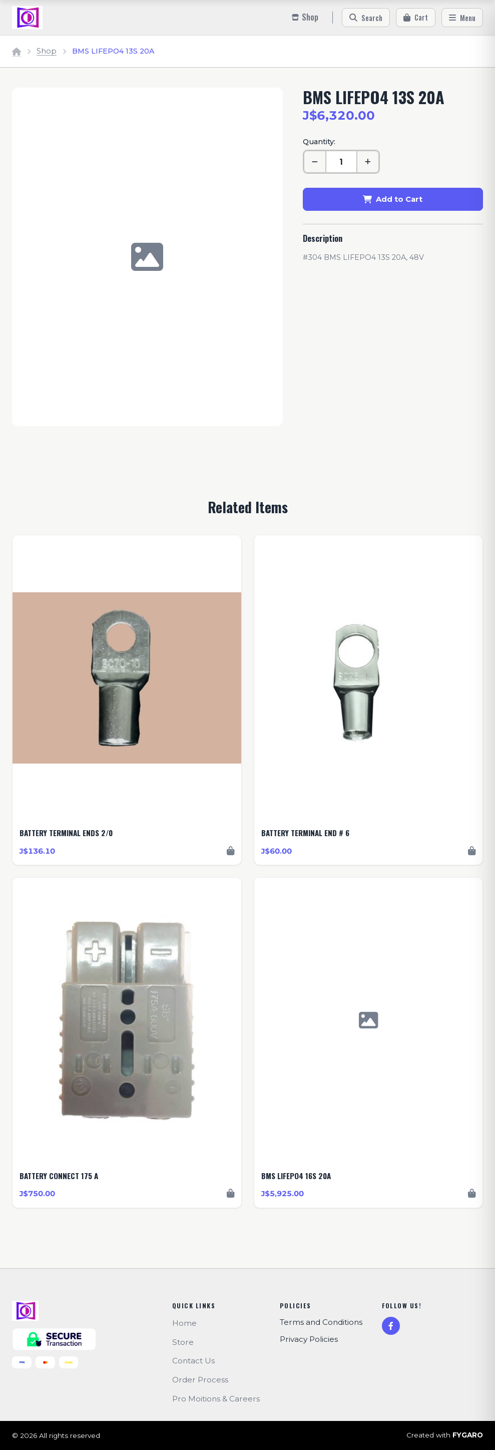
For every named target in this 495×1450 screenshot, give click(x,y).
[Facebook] (391, 1326)
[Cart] (415, 17)
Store (183, 1342)
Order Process (200, 1379)
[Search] (366, 17)
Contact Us (193, 1360)
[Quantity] (341, 161)
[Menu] (462, 17)
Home (184, 1323)
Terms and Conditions (321, 1322)
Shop (47, 51)
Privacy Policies (309, 1339)
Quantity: (319, 141)
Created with (444, 1435)
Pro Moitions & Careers (216, 1398)
